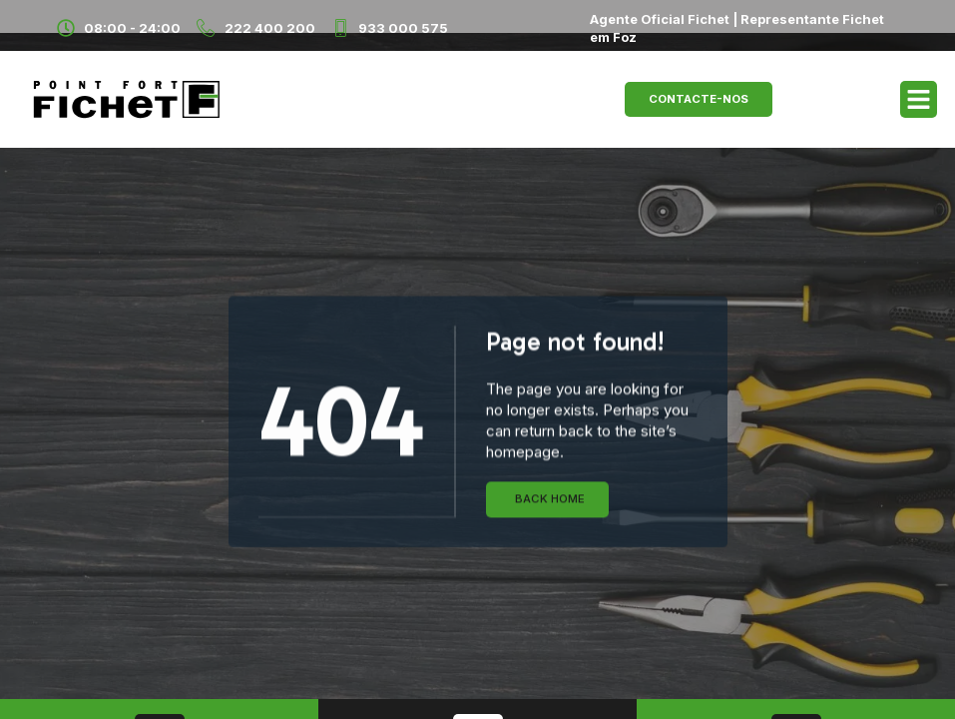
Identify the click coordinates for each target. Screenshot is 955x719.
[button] (919, 100)
